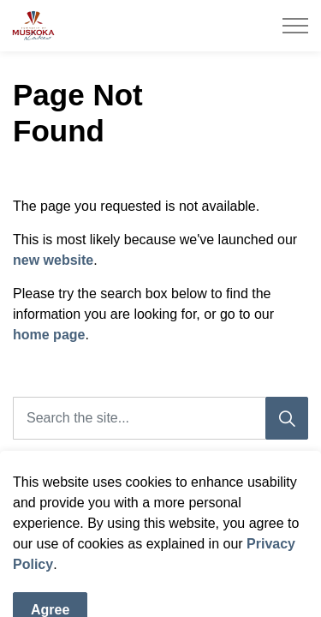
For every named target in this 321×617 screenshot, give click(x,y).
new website (53, 260)
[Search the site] (160, 418)
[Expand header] (295, 25)
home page (49, 334)
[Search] (286, 418)
